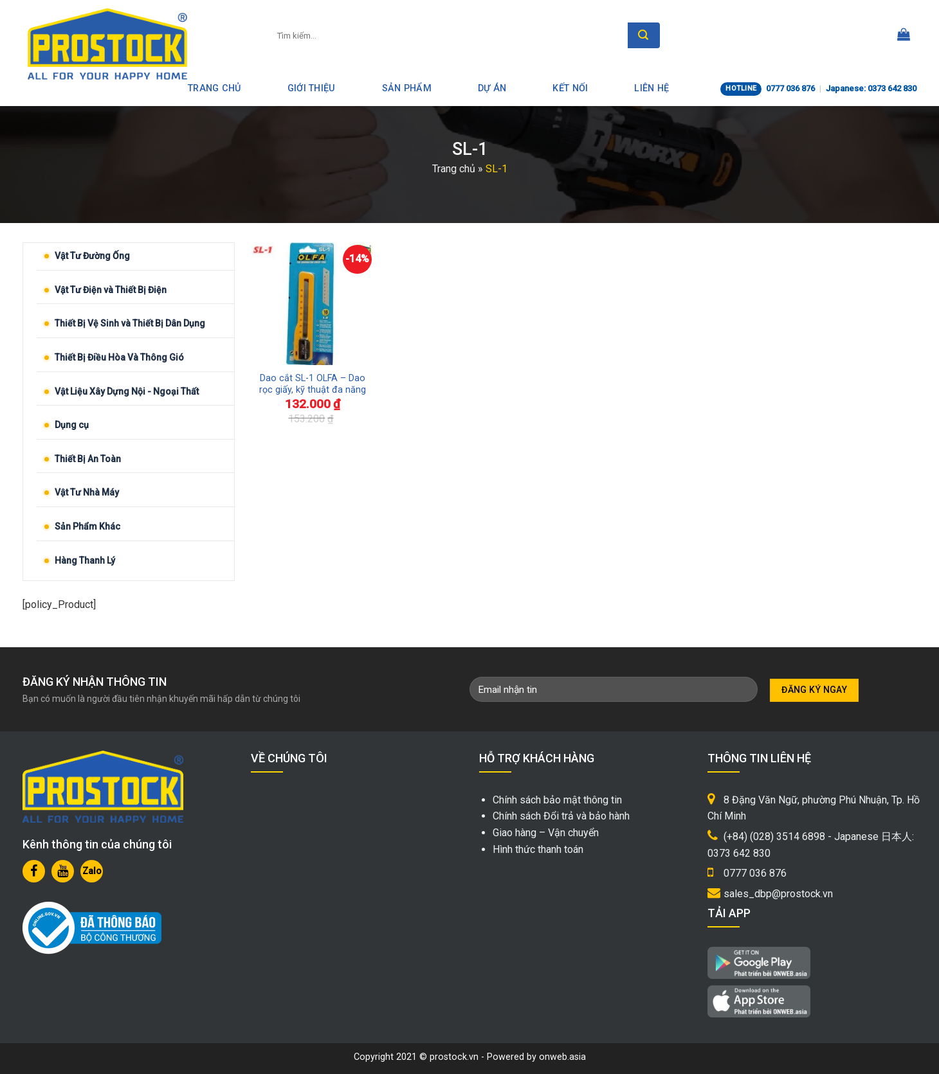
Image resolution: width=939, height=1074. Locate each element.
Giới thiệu (311, 88)
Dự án (492, 88)
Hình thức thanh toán (538, 849)
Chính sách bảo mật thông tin (557, 800)
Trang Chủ (214, 88)
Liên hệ (651, 88)
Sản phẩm (407, 88)
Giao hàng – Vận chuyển (546, 833)
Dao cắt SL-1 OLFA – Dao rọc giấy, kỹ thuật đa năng (312, 384)
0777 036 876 (790, 88)
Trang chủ (453, 169)
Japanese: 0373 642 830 (871, 88)
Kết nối (570, 88)
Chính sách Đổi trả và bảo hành (561, 816)
